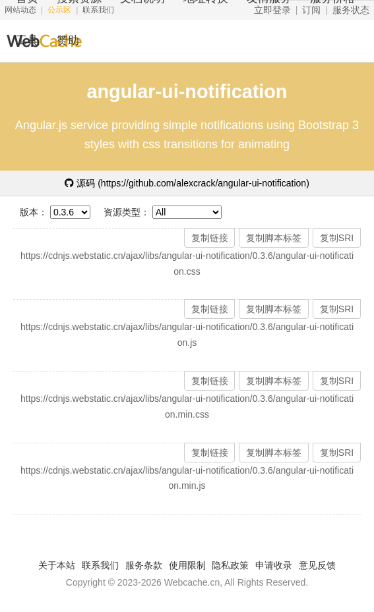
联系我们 (100, 565)
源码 (187, 183)
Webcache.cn (192, 582)
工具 (27, 40)
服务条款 (143, 565)
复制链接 (209, 238)
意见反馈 (317, 565)
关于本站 (56, 565)
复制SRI (337, 238)
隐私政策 (230, 565)
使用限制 (187, 565)
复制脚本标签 (273, 238)
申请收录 (273, 565)
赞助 (68, 40)
